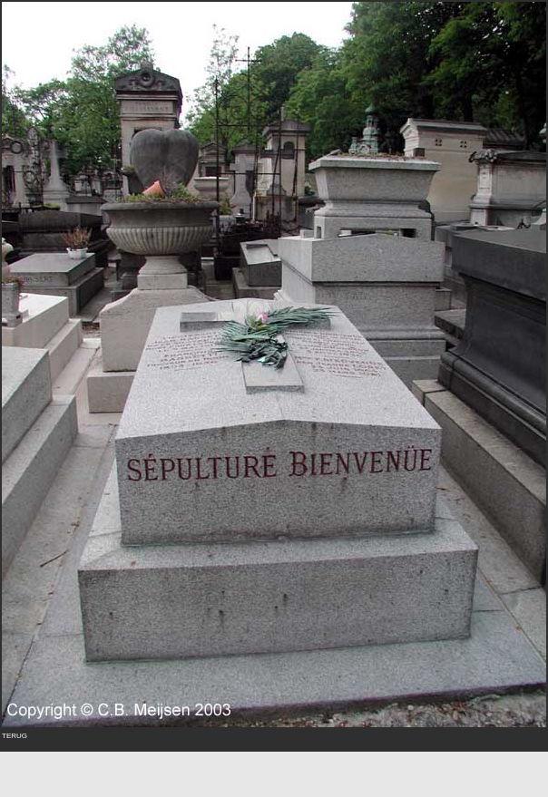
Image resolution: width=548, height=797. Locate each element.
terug (14, 734)
